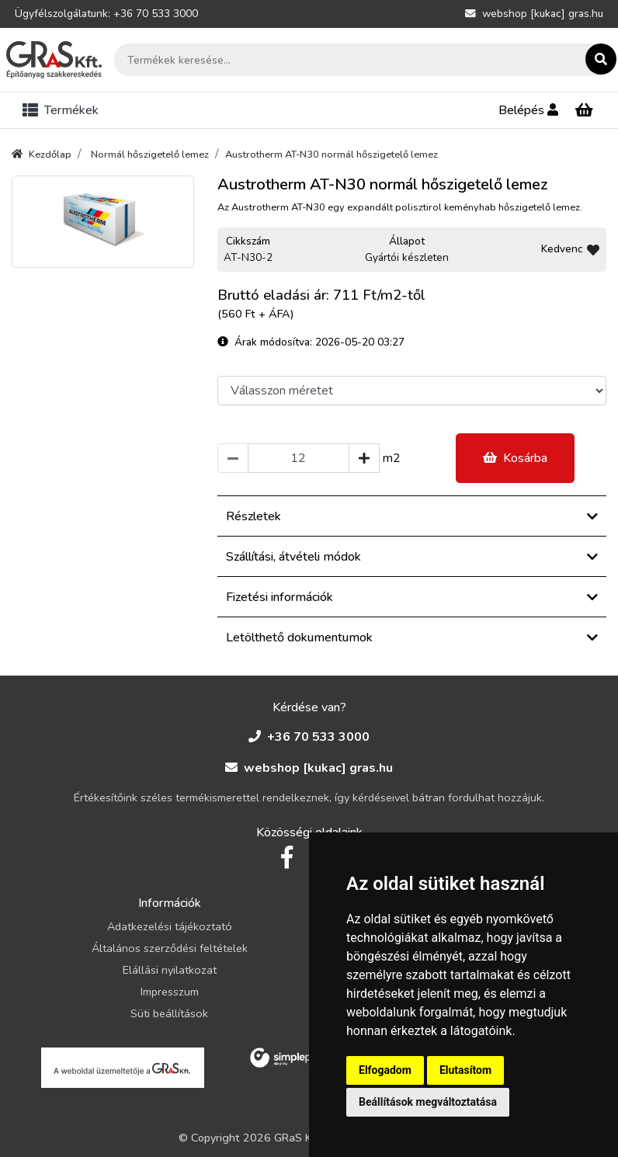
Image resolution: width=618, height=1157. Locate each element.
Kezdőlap (41, 155)
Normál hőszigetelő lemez (150, 155)
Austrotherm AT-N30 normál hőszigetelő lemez (331, 155)
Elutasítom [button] (465, 1070)
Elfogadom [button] (385, 1070)
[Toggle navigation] (63, 110)
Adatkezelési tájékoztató (169, 926)
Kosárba (515, 458)
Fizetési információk (412, 597)
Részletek (412, 516)
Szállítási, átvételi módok (412, 556)
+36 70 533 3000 (309, 736)
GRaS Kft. (298, 1137)
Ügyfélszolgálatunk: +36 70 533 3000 (106, 13)
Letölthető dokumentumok (412, 637)
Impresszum (170, 991)
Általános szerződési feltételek (170, 948)
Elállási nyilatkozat (170, 970)
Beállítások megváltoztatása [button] (428, 1102)
